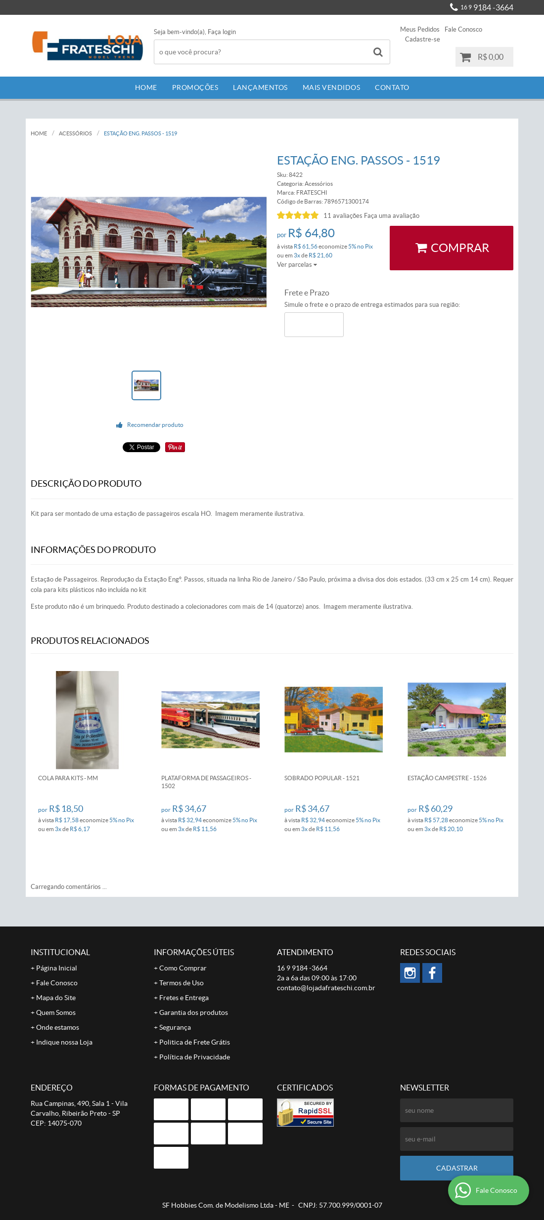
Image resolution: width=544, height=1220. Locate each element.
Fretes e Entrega (184, 998)
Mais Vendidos (332, 87)
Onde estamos (57, 1027)
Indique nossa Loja (64, 1042)
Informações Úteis (194, 952)
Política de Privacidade (194, 1057)
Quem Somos (56, 1012)
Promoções (195, 87)
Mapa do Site (56, 998)
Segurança (175, 1027)
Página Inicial (56, 968)
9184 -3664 (486, 7)
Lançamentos (260, 87)
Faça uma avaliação (391, 215)
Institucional (60, 952)
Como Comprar (183, 968)
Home (146, 87)
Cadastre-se (422, 39)
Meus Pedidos (420, 29)
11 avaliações (343, 215)
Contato (392, 87)
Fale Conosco (463, 29)
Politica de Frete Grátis (194, 1042)
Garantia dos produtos (193, 1012)
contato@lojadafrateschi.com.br (326, 988)
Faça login (222, 32)
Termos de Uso (181, 983)
